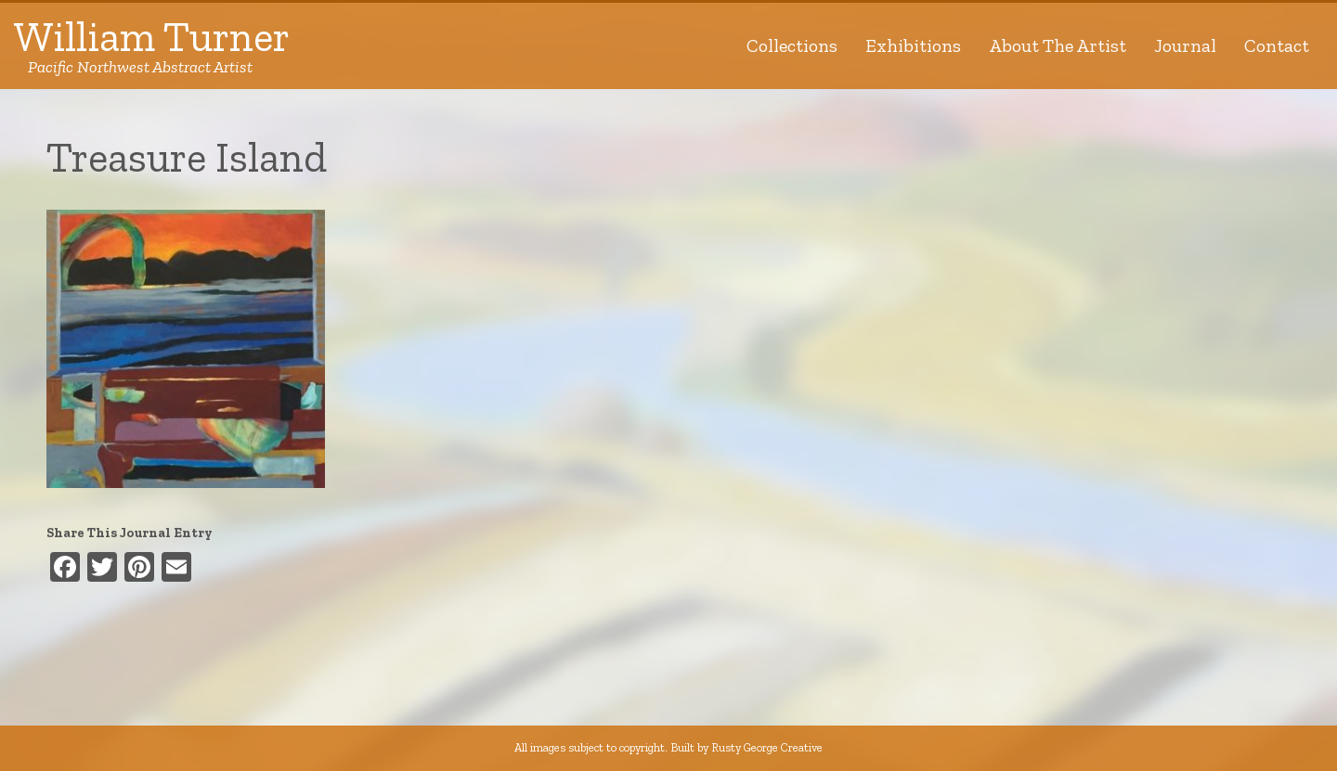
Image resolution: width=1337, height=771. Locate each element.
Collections (791, 45)
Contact (1276, 45)
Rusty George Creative (767, 747)
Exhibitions (913, 45)
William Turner (152, 46)
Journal (1185, 45)
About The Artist (1057, 45)
